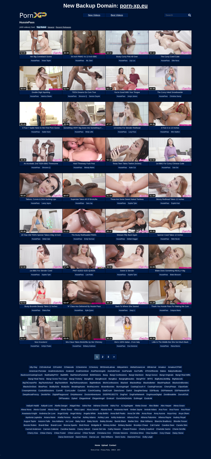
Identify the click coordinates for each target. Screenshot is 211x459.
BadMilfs (64, 375)
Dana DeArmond (65, 437)
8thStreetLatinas (107, 367)
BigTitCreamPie (30, 383)
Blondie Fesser (180, 421)
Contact (112, 445)
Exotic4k (148, 398)
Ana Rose (185, 409)
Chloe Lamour (74, 433)
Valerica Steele (46, 96)
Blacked (124, 383)
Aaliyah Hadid (32, 405)
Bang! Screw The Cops (56, 379)
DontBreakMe (170, 394)
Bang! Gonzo (151, 375)
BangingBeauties (126, 379)
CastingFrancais (155, 386)
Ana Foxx (163, 409)
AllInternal (151, 367)
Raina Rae (46, 310)
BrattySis (65, 386)
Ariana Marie (49, 417)
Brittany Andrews (89, 346)
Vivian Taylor (46, 61)
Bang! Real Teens (36, 379)
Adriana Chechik (100, 405)
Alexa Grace (179, 405)
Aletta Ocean (141, 405)
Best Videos (117, 15)
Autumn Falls (44, 421)
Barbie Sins (133, 421)
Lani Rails (89, 275)
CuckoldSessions (46, 390)
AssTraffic (138, 371)
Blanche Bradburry (163, 421)
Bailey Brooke (106, 421)
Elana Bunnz (175, 346)
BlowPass (42, 386)
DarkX (129, 390)
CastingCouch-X (138, 386)
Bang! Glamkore (136, 375)
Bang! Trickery (75, 379)
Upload (104, 445)
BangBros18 (100, 379)
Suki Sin (175, 168)
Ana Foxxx (174, 409)
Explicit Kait (175, 203)
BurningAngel (123, 386)
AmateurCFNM (175, 367)
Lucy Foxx (132, 132)
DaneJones (119, 390)
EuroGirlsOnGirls (124, 398)
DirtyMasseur (76, 394)
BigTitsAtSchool (46, 383)
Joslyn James (132, 96)
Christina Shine (137, 433)
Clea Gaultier (152, 433)
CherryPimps (170, 386)
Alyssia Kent (106, 409)
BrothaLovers (93, 386)
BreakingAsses (78, 386)
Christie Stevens (120, 433)
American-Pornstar (37, 371)
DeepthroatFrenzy (31, 394)
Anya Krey (171, 413)
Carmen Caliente (51, 429)
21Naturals (69, 367)
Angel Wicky (76, 413)
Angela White (90, 413)
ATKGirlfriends (151, 371)
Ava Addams (58, 421)
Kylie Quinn (89, 310)
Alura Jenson (93, 409)
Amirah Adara (150, 409)
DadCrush (107, 390)
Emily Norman (89, 239)
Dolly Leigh (148, 437)
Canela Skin (181, 425)
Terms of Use (95, 450)
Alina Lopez (79, 409)
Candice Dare (168, 425)
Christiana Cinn (104, 433)
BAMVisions (95, 375)
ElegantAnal (84, 398)
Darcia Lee (94, 437)
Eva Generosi (132, 346)
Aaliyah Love (47, 405)
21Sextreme (81, 367)
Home (97, 445)
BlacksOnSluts (29, 386)
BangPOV (140, 379)
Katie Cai (132, 168)
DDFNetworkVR (182, 390)
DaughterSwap (140, 390)
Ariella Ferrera (64, 417)
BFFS (150, 379)
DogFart (123, 394)
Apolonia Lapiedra (34, 417)
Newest (51, 27)
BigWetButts (95, 383)
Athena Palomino (148, 417)
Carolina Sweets (68, 429)
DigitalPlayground (60, 394)
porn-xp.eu (134, 6)
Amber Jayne (136, 409)
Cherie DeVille (179, 429)
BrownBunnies (107, 386)
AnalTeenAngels (98, 371)
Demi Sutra (120, 437)
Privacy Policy (105, 450)
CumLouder (70, 390)
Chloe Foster (60, 433)
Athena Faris (133, 417)
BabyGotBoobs (175, 371)
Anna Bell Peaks (117, 413)
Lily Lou (132, 61)
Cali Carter (155, 425)
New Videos (94, 15)
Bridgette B (96, 425)
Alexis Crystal (40, 409)
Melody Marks (89, 168)
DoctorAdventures (93, 394)
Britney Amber (109, 425)
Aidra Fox (114, 405)
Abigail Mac (75, 405)
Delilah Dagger (132, 239)
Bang (105, 375)
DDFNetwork (167, 390)
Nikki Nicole (175, 239)
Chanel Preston (130, 429)
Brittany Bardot (124, 425)
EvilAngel (138, 398)
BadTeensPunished (79, 375)
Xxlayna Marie (175, 310)
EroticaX (110, 398)
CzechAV (82, 390)
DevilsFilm (45, 394)
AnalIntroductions (56, 371)
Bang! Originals (166, 375)
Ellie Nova (175, 61)
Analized (70, 371)
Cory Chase (165, 433)
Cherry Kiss (33, 433)
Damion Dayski (94, 96)
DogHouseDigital (154, 394)
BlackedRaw (135, 383)
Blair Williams (146, 421)
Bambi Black (120, 421)
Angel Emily (63, 413)
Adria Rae (86, 405)
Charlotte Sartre (163, 429)
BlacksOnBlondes (180, 383)
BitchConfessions (111, 383)
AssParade (127, 371)
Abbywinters (122, 367)
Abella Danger (61, 405)
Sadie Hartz (46, 132)
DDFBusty (154, 390)
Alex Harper (166, 405)
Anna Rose (147, 413)
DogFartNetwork (137, 394)
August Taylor (30, 421)
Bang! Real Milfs (183, 375)
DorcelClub (183, 394)
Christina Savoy (175, 96)
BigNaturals (177, 379)
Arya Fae (77, 417)
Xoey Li (132, 310)
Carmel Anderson (33, 429)
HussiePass (35, 61)
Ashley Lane (103, 417)
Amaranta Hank (121, 409)
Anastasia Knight (29, 413)
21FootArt (57, 367)
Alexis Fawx (53, 409)
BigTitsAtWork (61, 383)
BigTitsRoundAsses (78, 383)
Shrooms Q (83, 96)
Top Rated (41, 27)
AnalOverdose (82, 371)
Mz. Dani (89, 61)
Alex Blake (154, 405)
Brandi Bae (44, 425)
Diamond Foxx (133, 437)
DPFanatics (64, 398)
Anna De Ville (133, 413)
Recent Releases (63, 27)
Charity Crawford (146, 429)
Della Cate (46, 239)
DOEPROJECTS (110, 394)
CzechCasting (94, 390)
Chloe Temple (89, 433)
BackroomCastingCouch (32, 375)
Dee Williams (107, 437)
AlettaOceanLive (137, 367)
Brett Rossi (84, 425)
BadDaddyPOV (51, 375)
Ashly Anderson (118, 417)
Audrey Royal (179, 417)
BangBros (88, 379)
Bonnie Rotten (30, 425)
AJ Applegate (127, 405)
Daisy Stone (178, 433)
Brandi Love (56, 425)
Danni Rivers (81, 437)
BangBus (113, 379)
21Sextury (93, 367)
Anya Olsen (184, 413)
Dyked (74, 398)
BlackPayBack (163, 383)
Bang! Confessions (118, 375)
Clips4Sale (183, 386)
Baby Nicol (80, 421)
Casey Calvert (83, 429)
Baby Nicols (92, 421)
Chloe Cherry (46, 433)
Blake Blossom (175, 275)
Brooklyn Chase (141, 425)
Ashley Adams (89, 417)
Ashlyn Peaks (46, 346)
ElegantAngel (98, 398)
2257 (118, 450)
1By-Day (33, 367)
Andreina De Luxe (47, 413)
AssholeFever (114, 371)
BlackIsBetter (149, 383)
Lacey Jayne (46, 203)
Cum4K (59, 390)
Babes (163, 371)
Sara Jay (89, 203)
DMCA (113, 450)
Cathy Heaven (114, 429)
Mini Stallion (175, 132)
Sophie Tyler (132, 203)
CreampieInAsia (29, 390)
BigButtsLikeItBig (162, 379)
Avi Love (69, 421)
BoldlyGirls (54, 386)
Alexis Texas (66, 409)
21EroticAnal (45, 367)
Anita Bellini (103, 413)
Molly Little (89, 132)
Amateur (162, 367)
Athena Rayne (164, 417)
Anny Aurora (159, 413)
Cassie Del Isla (99, 429)
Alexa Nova (26, 409)
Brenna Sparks (70, 425)
